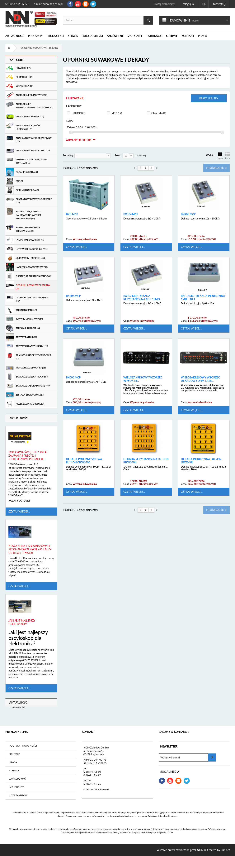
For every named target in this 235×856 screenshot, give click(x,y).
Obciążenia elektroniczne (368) (28, 276)
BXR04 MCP (130, 214)
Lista (227, 155)
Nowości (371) (18, 68)
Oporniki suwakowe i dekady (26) (28, 285)
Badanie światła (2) (22, 172)
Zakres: (71, 127)
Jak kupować (17, 778)
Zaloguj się (189, 4)
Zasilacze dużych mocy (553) (27, 377)
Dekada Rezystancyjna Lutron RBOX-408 (146, 461)
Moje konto (17, 787)
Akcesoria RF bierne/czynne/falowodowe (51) (29, 104)
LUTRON (78, 113)
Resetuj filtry (208, 98)
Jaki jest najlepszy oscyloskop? (21, 622)
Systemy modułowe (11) (24, 319)
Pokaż (118, 155)
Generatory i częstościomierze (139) (29, 199)
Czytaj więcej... (19, 511)
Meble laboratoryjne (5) (25, 404)
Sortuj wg (68, 155)
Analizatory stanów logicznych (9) (23, 126)
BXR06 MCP (73, 295)
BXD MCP (72, 214)
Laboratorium (92, 35)
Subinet (225, 850)
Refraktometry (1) (21, 310)
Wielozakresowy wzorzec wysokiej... (142, 379)
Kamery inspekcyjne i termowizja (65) (23, 228)
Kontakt (187, 35)
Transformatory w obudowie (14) (28, 355)
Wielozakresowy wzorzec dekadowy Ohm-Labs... (200, 379)
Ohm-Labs (158, 113)
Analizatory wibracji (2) (25, 117)
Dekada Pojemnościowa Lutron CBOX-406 (84, 461)
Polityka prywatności (23, 745)
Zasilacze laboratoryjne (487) (28, 386)
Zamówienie (115, 35)
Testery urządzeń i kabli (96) (27, 346)
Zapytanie (135, 35)
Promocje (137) (19, 77)
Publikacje (154, 35)
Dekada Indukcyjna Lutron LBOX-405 (201, 461)
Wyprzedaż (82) (19, 86)
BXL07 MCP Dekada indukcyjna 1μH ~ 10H (203, 297)
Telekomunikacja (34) (23, 328)
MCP (116, 113)
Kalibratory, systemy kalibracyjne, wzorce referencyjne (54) (23, 214)
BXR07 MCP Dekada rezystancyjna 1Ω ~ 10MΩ (141, 297)
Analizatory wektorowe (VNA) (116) (29, 138)
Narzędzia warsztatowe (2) (27, 267)
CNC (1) (14, 181)
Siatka (220, 155)
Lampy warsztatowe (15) (25, 240)
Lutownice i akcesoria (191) (26, 249)
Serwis (73, 35)
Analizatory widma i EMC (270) (28, 151)
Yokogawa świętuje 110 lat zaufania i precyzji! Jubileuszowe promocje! (28, 455)
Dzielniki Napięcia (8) (22, 190)
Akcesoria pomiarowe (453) (26, 95)
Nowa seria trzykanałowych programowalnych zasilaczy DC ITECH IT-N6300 (29, 549)
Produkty (35, 35)
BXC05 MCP (73, 377)
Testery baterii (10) (21, 337)
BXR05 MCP (188, 214)
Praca (202, 35)
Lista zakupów (18, 795)
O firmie (172, 35)
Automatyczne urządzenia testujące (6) (26, 160)
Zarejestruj (219, 4)
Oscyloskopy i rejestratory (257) (27, 298)
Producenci (55, 35)
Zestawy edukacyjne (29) (25, 395)
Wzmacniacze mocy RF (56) (26, 368)
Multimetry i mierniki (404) (25, 258)
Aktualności (14, 35)
